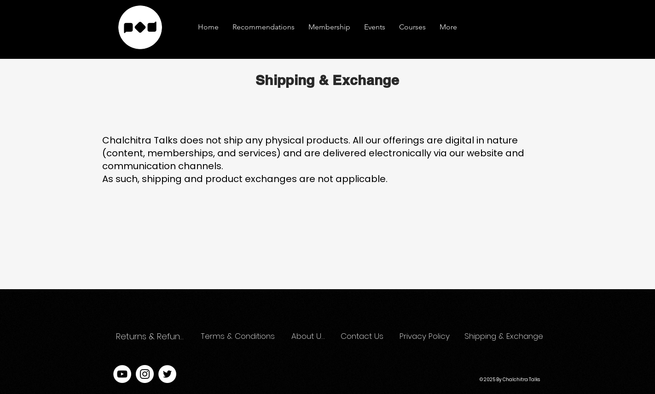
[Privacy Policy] (426, 336)
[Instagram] (145, 374)
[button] (448, 27)
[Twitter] (167, 374)
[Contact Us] (362, 336)
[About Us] (308, 336)
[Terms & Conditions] (238, 336)
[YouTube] (122, 374)
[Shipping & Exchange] (504, 336)
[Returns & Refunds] (152, 336)
